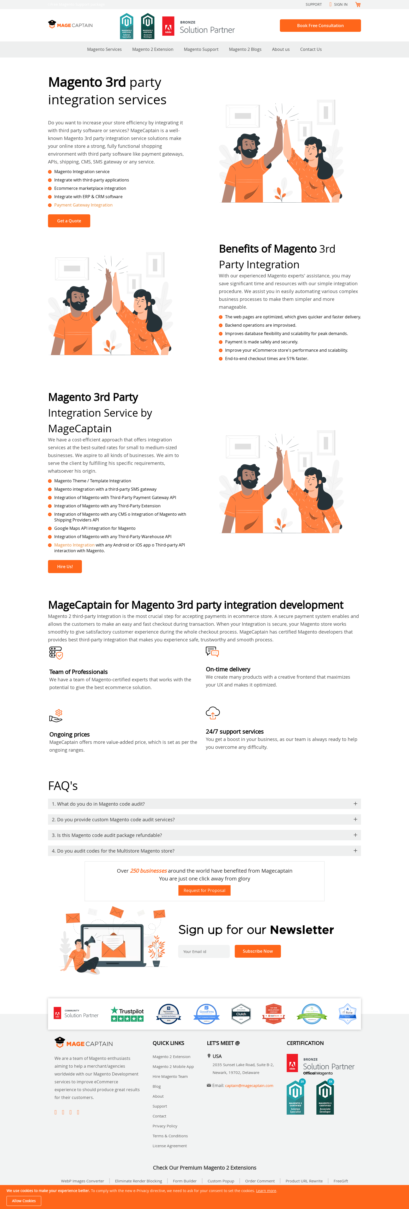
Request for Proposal (204, 890)
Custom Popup (221, 1180)
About (158, 1096)
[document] (205, 1197)
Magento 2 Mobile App (173, 1066)
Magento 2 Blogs (245, 49)
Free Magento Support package (77, 4)
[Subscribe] (258, 951)
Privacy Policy (165, 1125)
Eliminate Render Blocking (138, 1180)
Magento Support (201, 49)
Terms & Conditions (170, 1135)
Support (314, 4)
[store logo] (84, 24)
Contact (159, 1116)
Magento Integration (74, 545)
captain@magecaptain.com (249, 1085)
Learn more (266, 1190)
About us (281, 49)
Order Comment (260, 1180)
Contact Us (311, 49)
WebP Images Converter (82, 1180)
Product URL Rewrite (304, 1180)
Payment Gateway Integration (83, 205)
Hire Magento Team (170, 1076)
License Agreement (170, 1145)
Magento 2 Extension (152, 49)
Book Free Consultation (320, 25)
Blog (157, 1086)
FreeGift (341, 1180)
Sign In (341, 4)
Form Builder (185, 1180)
